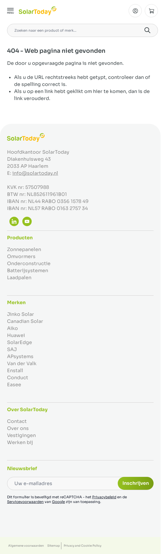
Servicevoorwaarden (25, 501)
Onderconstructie (28, 263)
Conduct (17, 378)
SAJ (12, 349)
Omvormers (21, 256)
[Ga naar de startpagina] (37, 10)
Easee (14, 385)
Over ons (18, 428)
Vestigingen (21, 435)
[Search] (147, 30)
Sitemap (53, 546)
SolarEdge (19, 342)
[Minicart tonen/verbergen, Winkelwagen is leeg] (151, 10)
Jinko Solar (20, 314)
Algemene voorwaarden (26, 546)
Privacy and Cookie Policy (82, 546)
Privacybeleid (104, 497)
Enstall (15, 370)
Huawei (16, 335)
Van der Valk (21, 363)
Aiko (12, 328)
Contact (17, 421)
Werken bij (20, 442)
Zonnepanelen (24, 249)
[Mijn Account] (135, 10)
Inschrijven (135, 483)
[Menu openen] (10, 10)
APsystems (20, 356)
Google (58, 501)
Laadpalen (19, 278)
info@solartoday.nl (35, 173)
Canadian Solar (25, 321)
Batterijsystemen (27, 270)
